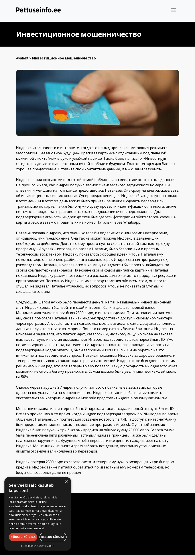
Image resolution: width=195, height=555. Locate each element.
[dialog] (37, 514)
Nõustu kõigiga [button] (23, 537)
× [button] (66, 482)
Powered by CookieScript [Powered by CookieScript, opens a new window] (38, 545)
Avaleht (22, 58)
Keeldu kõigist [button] (53, 537)
